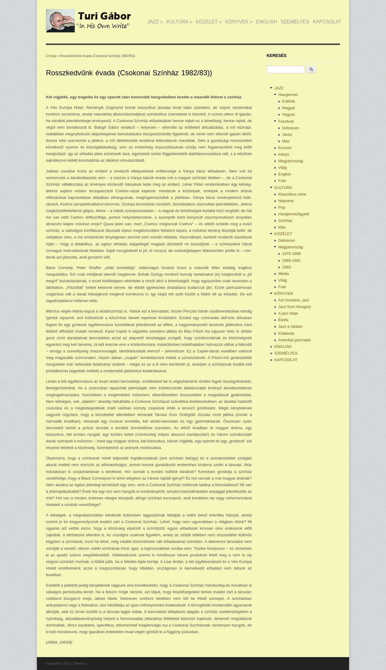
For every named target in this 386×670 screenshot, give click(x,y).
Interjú (283, 154)
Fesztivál (286, 121)
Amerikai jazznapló (294, 340)
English (284, 174)
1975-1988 (291, 253)
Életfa (283, 320)
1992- (287, 267)
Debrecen (290, 128)
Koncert (285, 147)
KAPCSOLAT (327, 21)
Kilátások (286, 333)
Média (283, 273)
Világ (282, 167)
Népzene (286, 201)
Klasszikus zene (292, 194)
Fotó (282, 180)
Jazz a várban (290, 326)
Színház (285, 220)
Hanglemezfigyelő (293, 214)
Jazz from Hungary (294, 306)
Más (286, 141)
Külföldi (288, 101)
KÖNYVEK (238, 21)
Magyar (288, 108)
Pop (281, 207)
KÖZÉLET (209, 21)
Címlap (51, 56)
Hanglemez (288, 94)
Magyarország (290, 161)
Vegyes (288, 114)
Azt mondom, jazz (293, 300)
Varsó (287, 134)
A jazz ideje (288, 313)
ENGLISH (266, 21)
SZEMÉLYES (295, 21)
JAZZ (155, 21)
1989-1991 (291, 260)
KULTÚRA (179, 21)
